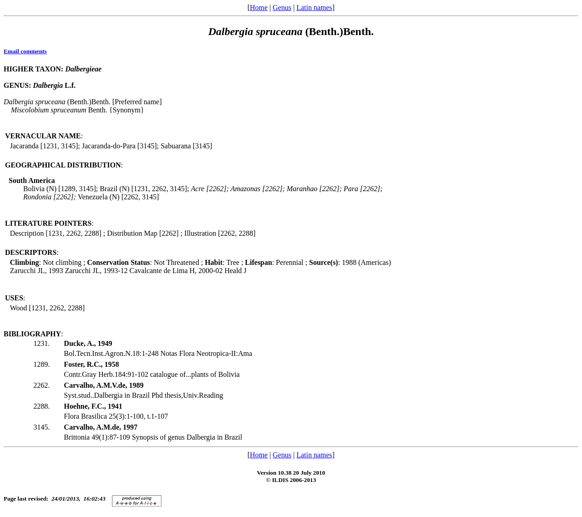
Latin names (314, 7)
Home (258, 7)
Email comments (25, 51)
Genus (282, 7)
